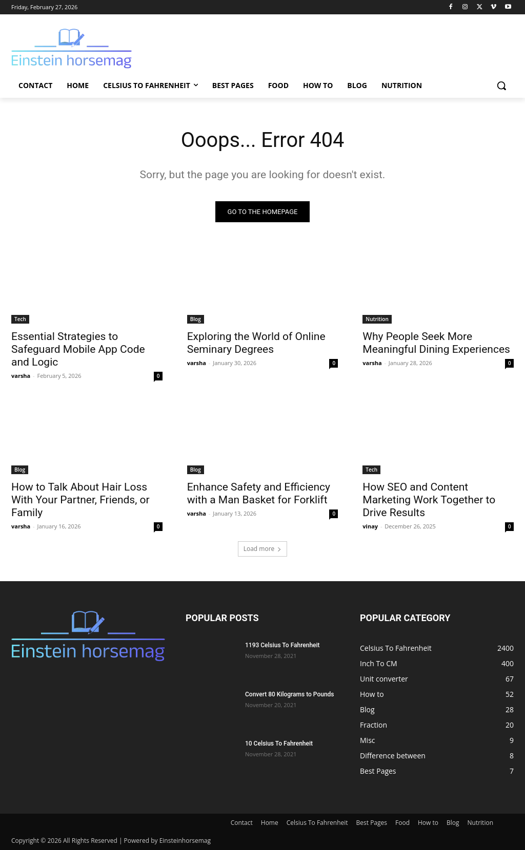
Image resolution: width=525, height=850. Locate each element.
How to (428, 822)
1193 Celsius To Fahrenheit (282, 645)
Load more (263, 548)
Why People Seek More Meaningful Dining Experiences (436, 342)
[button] (501, 85)
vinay (370, 526)
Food (402, 822)
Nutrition (377, 319)
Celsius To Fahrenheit (317, 822)
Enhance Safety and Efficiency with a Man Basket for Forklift (258, 493)
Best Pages (371, 822)
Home (269, 822)
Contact (242, 822)
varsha (20, 375)
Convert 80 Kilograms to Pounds (289, 694)
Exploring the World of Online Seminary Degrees (256, 342)
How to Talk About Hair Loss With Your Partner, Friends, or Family (80, 500)
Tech (20, 319)
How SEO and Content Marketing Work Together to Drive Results (428, 500)
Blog (195, 319)
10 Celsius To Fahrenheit (279, 743)
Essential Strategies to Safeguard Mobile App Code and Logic (78, 349)
